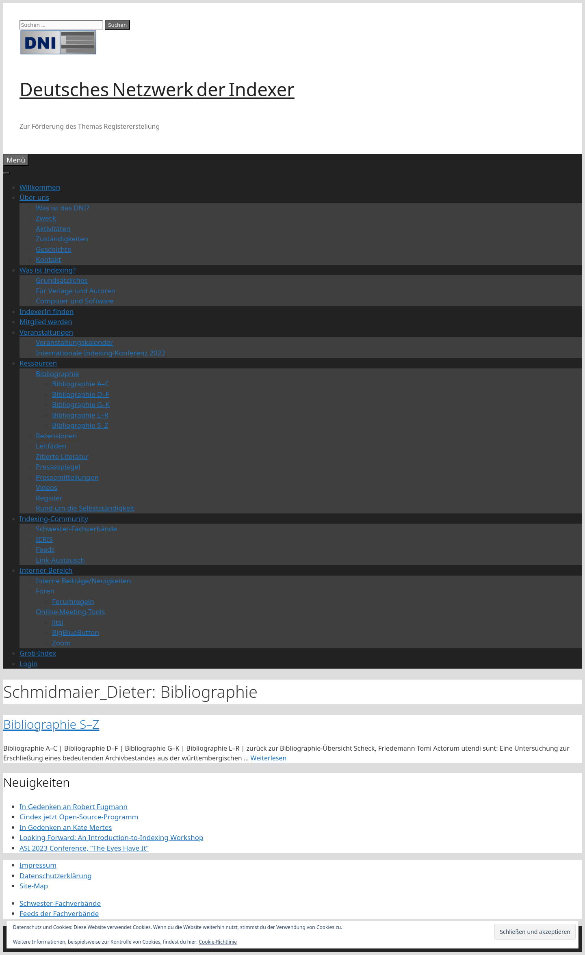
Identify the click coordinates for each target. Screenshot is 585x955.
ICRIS (44, 539)
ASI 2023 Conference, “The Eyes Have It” (84, 848)
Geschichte (54, 249)
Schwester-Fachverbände (76, 528)
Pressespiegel (58, 466)
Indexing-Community (54, 518)
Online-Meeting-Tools (70, 611)
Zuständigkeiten (62, 238)
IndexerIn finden (47, 311)
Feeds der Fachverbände (59, 913)
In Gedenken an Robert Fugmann (74, 806)
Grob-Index (38, 653)
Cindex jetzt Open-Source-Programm (79, 816)
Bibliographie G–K (81, 404)
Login (29, 663)
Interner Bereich (46, 570)
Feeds (45, 549)
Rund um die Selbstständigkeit (85, 508)
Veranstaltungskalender (74, 342)
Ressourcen (38, 363)
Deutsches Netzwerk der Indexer (157, 89)
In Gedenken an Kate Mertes (66, 827)
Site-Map (34, 885)
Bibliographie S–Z (80, 425)
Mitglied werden (46, 321)
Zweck (46, 218)
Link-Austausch (60, 560)
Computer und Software (75, 300)
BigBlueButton (75, 632)
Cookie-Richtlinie (218, 941)
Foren (45, 591)
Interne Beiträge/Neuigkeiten (83, 580)
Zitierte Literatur (62, 456)
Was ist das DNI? (62, 207)
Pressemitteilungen (67, 477)
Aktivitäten (53, 228)
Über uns (34, 197)
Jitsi (57, 622)
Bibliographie (57, 373)
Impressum (38, 865)
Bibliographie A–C (80, 383)
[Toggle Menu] (6, 173)
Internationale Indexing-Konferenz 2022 (100, 352)
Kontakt (48, 259)
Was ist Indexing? (48, 270)
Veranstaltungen (46, 332)
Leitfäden (51, 445)
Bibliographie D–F (80, 394)
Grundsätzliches (62, 280)
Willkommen (40, 187)
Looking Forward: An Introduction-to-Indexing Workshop (111, 837)
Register (49, 497)
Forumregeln (73, 601)
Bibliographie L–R (80, 415)
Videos (46, 487)
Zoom (61, 642)
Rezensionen (56, 435)
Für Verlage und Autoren (75, 290)
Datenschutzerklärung (56, 875)
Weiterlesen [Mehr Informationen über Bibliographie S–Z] (269, 758)
